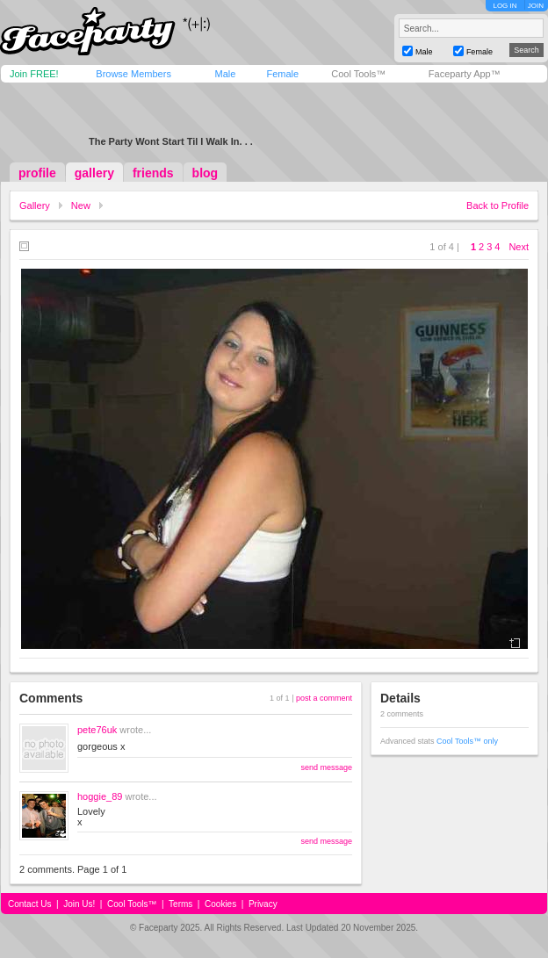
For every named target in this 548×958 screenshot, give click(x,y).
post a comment (324, 698)
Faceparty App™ (465, 73)
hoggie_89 (99, 796)
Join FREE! (34, 73)
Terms (180, 904)
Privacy (263, 904)
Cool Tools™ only (467, 741)
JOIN (536, 6)
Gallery (34, 205)
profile (37, 173)
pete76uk (97, 729)
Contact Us (29, 904)
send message (326, 767)
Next (518, 246)
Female (282, 73)
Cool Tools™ (358, 73)
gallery (94, 173)
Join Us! (79, 904)
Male (224, 73)
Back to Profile (497, 205)
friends (153, 173)
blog (205, 173)
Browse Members (133, 73)
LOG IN (504, 6)
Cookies (220, 904)
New (80, 205)
